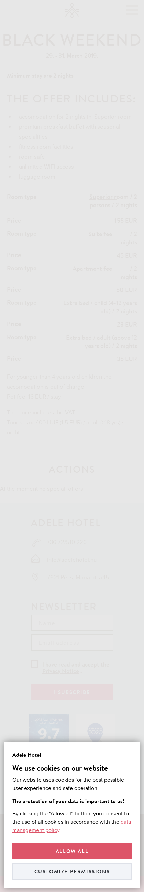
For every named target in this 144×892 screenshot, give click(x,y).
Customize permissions (72, 871)
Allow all (72, 851)
